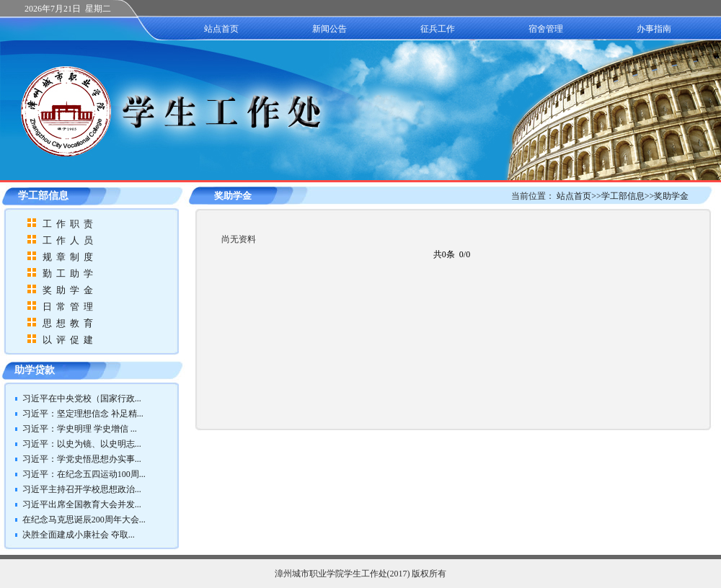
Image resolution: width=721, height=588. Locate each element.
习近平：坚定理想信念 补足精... (82, 414)
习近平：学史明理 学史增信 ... (79, 429)
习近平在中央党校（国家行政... (81, 398)
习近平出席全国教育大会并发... (81, 504)
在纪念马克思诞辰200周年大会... (84, 519)
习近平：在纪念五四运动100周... (84, 474)
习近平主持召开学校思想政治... (81, 489)
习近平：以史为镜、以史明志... (81, 444)
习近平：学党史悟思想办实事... (81, 459)
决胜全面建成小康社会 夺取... (78, 535)
